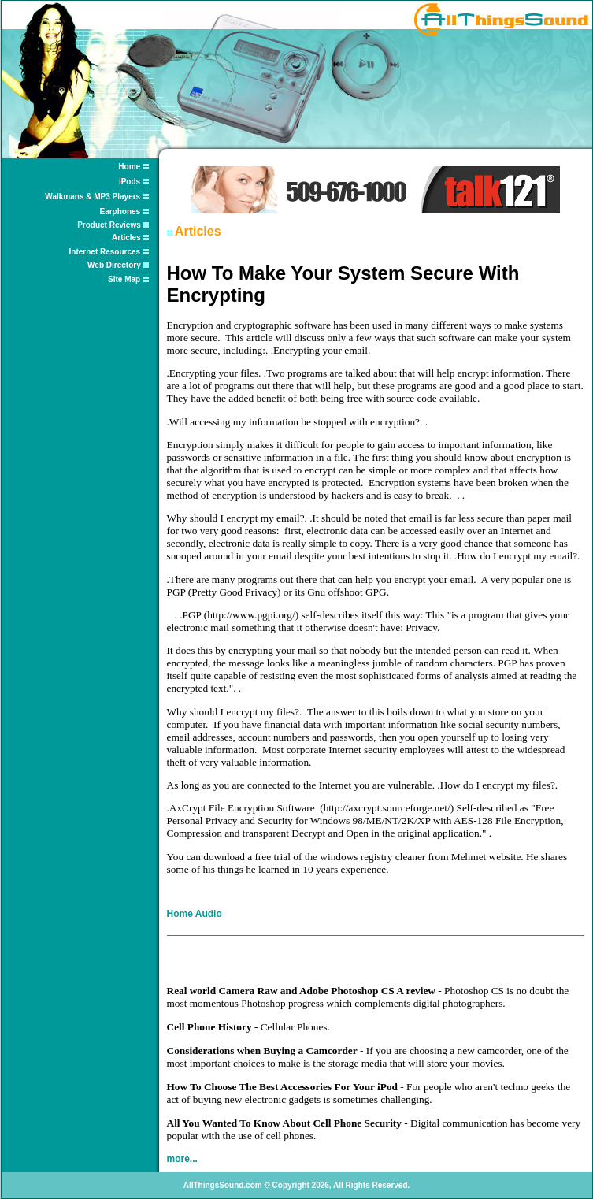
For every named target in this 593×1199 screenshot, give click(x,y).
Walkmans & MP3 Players (92, 196)
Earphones (119, 211)
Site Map (124, 279)
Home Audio (194, 913)
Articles (127, 237)
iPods (129, 181)
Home (129, 166)
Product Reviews (110, 225)
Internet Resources (105, 251)
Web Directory (115, 265)
